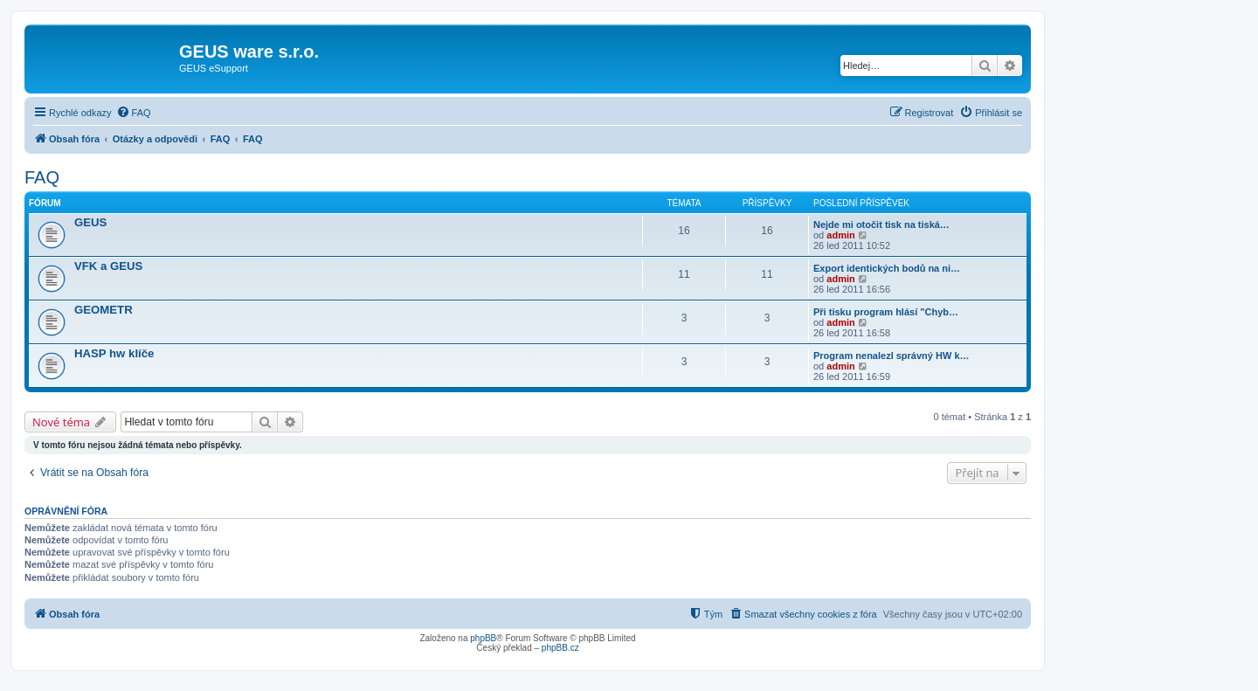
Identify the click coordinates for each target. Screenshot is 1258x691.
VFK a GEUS (108, 266)
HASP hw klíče (114, 353)
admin (840, 235)
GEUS (90, 222)
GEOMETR (103, 309)
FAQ (41, 177)
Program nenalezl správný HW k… (891, 355)
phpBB (483, 638)
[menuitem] (133, 112)
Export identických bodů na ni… (886, 268)
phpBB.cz (560, 648)
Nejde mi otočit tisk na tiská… (881, 224)
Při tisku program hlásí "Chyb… (885, 312)
